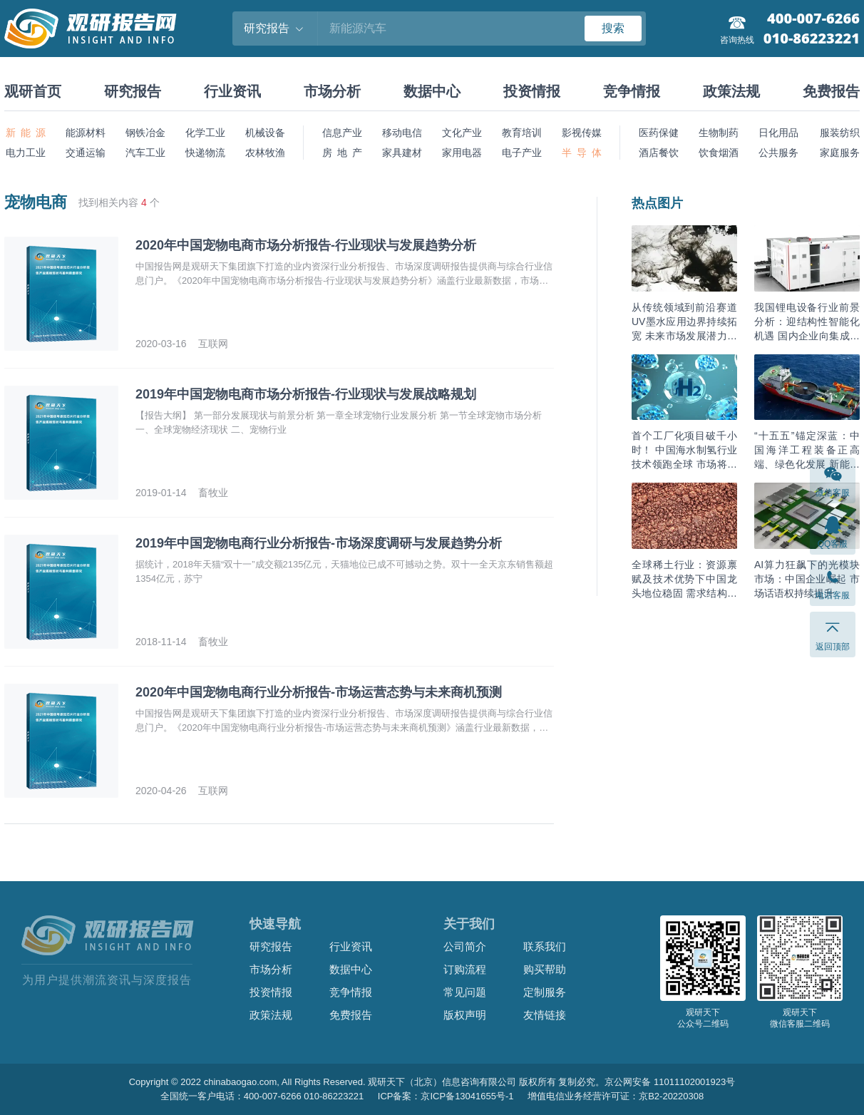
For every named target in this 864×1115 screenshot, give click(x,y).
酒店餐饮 (659, 152)
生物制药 (719, 132)
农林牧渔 (265, 152)
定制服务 (544, 992)
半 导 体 (582, 152)
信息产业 (342, 132)
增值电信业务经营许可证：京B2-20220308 (616, 1096)
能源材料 (86, 132)
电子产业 (522, 152)
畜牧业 (213, 492)
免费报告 (831, 91)
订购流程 (464, 969)
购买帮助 (544, 969)
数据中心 (432, 91)
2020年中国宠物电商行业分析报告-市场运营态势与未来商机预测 (318, 692)
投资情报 (531, 91)
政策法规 (731, 91)
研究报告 (132, 91)
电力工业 (26, 152)
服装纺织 (840, 132)
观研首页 (32, 91)
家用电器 (462, 152)
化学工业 (205, 132)
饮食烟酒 (719, 152)
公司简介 (464, 946)
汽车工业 (145, 152)
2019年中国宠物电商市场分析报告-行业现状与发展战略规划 (305, 394)
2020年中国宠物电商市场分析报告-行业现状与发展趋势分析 (305, 245)
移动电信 (402, 132)
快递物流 (205, 152)
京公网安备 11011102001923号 (670, 1082)
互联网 (213, 343)
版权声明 (464, 1015)
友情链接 (544, 1015)
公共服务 (778, 152)
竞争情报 (631, 91)
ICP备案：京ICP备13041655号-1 (446, 1096)
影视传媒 (582, 132)
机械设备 (265, 132)
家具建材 (402, 152)
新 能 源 (26, 132)
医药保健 (659, 132)
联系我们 (544, 946)
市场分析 (332, 91)
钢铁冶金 (145, 132)
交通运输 (86, 152)
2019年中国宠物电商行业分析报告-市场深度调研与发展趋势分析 (318, 543)
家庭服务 (840, 152)
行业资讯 (232, 91)
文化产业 (462, 132)
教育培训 (522, 132)
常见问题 (464, 992)
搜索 (613, 28)
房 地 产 (342, 152)
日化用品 (778, 132)
